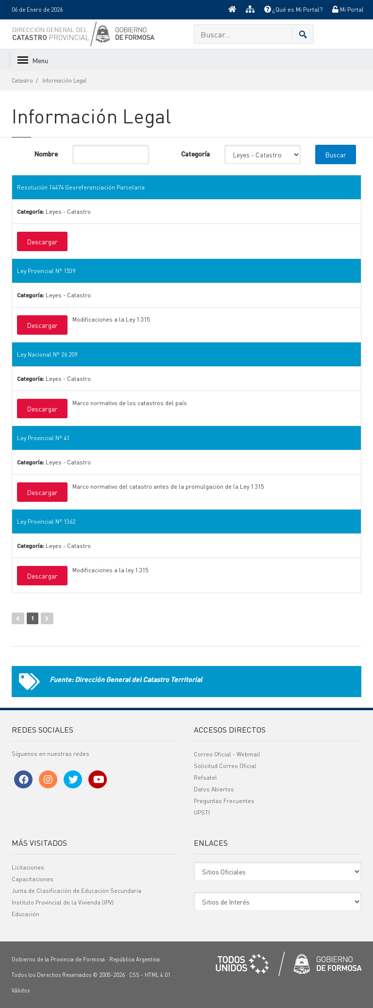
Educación (25, 914)
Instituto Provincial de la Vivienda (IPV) (63, 902)
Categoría (195, 153)
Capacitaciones (32, 879)
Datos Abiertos (214, 789)
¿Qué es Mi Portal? (293, 9)
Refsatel (205, 777)
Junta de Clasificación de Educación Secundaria (76, 890)
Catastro (22, 80)
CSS (134, 975)
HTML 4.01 (157, 975)
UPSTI (202, 812)
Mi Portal (348, 9)
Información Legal (64, 80)
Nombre (46, 153)
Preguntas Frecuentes (224, 800)
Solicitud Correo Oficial (225, 765)
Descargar (42, 241)
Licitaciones (28, 867)
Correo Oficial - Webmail (227, 754)
